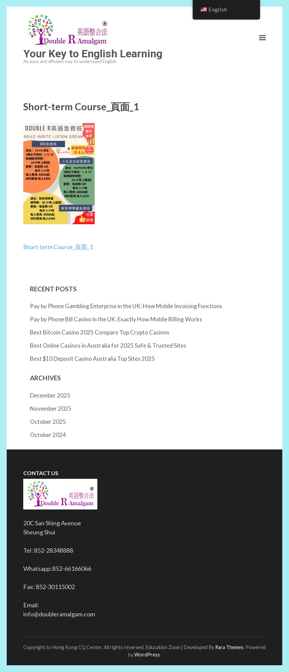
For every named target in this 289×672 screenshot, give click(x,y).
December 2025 (50, 395)
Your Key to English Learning (92, 53)
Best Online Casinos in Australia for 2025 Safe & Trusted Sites (108, 345)
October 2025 (48, 421)
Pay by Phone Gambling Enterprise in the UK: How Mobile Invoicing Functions (126, 306)
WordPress (147, 655)
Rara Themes (229, 647)
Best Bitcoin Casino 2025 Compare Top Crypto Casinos (99, 332)
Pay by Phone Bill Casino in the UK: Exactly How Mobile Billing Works (116, 319)
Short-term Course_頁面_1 (58, 247)
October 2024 (48, 434)
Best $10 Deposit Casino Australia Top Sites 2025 (92, 358)
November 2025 (50, 408)
